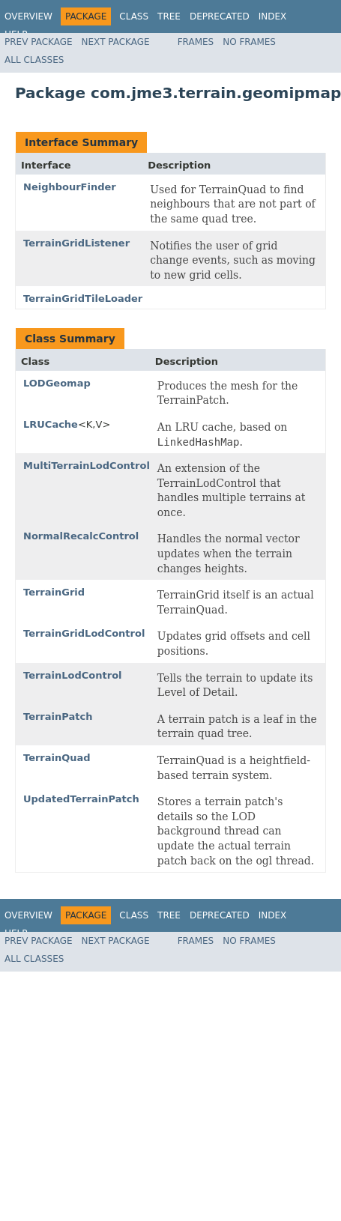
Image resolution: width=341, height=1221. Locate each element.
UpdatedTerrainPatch (81, 799)
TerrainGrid (54, 592)
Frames (196, 42)
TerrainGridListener (76, 243)
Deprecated (220, 16)
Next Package (116, 42)
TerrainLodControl (72, 675)
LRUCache (50, 424)
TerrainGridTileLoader (82, 298)
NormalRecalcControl (81, 536)
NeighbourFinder (69, 187)
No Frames (249, 42)
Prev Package (38, 42)
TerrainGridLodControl (84, 633)
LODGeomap (57, 383)
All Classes (34, 60)
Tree (169, 16)
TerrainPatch (57, 716)
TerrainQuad (57, 757)
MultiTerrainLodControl (86, 465)
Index (273, 16)
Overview (28, 16)
